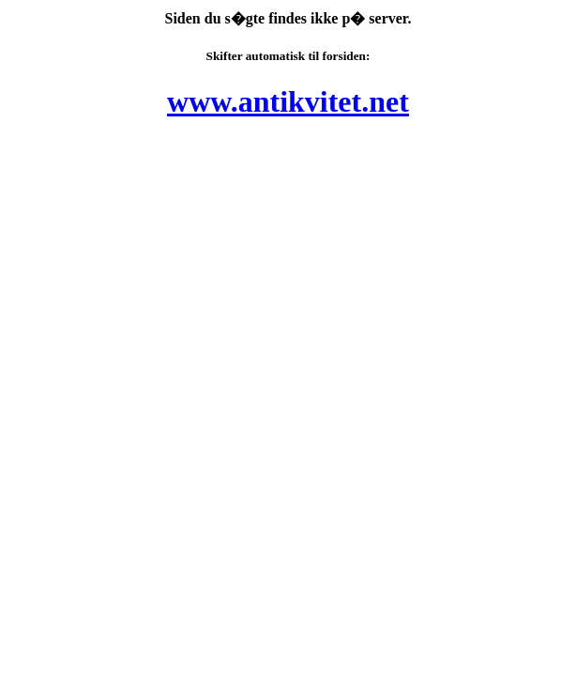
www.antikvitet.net (288, 101)
